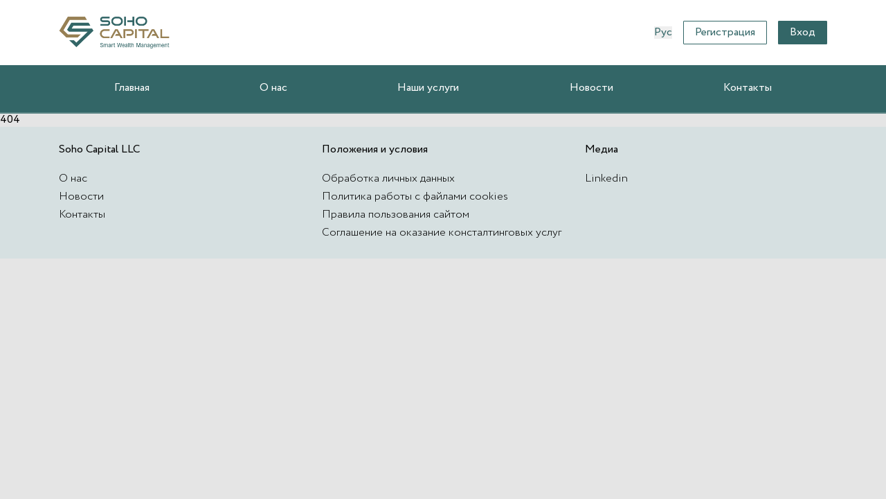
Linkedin (606, 178)
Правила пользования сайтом (395, 214)
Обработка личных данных (388, 178)
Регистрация (725, 32)
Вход (802, 32)
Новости (591, 88)
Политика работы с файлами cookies (415, 196)
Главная (132, 88)
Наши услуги (428, 88)
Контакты (747, 88)
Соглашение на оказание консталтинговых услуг (441, 232)
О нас (273, 88)
